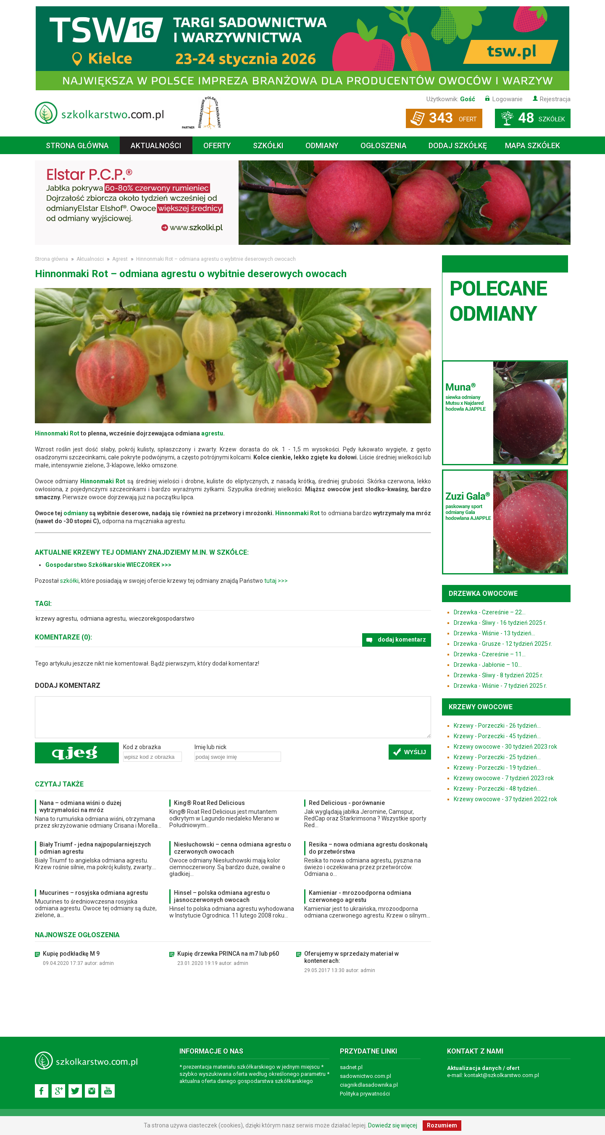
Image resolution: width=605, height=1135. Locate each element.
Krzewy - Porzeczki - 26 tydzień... (497, 725)
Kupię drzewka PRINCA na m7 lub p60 (228, 953)
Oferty (217, 145)
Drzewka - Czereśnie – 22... (490, 612)
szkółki (69, 580)
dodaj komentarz (402, 639)
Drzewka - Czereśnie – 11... (490, 654)
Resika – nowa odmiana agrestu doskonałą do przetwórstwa (368, 848)
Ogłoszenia (383, 145)
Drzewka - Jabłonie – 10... (488, 664)
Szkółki (268, 145)
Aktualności (156, 145)
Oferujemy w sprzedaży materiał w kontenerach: (351, 957)
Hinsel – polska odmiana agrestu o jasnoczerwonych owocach (222, 896)
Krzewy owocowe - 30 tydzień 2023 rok (505, 746)
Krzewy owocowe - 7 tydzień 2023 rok (504, 778)
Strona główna (77, 145)
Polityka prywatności (365, 1093)
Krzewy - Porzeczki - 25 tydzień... (497, 757)
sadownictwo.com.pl (365, 1076)
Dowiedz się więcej (392, 1125)
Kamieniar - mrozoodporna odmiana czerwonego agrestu (360, 896)
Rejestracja (555, 99)
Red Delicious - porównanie (347, 802)
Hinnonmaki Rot (57, 433)
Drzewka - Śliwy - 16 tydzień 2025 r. (500, 622)
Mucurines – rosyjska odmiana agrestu (93, 892)
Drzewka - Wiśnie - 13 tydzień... (494, 633)
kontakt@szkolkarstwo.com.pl (501, 1075)
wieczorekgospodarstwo (162, 618)
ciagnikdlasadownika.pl (369, 1085)
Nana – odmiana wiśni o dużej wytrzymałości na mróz (80, 806)
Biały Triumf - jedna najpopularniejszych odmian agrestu (95, 848)
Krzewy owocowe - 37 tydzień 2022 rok (505, 799)
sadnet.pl (351, 1067)
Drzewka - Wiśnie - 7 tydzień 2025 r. (500, 685)
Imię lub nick (210, 747)
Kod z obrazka (142, 747)
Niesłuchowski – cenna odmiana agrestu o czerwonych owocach (232, 848)
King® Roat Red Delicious (209, 802)
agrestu (212, 433)
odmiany (75, 513)
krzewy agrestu (56, 618)
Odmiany (322, 145)
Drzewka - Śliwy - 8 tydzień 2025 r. (498, 675)
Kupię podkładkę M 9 (71, 953)
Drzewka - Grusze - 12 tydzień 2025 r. (503, 643)
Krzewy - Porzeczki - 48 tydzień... (497, 788)
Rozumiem (442, 1125)
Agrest (120, 259)
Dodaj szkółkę (458, 145)
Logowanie (507, 99)
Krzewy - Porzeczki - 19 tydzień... (497, 767)
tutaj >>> (276, 580)
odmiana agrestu (103, 618)
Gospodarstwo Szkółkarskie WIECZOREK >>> (108, 564)
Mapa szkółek (532, 145)
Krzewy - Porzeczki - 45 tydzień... (497, 736)
